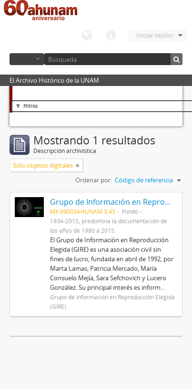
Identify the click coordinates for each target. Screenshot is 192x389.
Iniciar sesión (154, 35)
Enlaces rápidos (110, 35)
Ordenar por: (93, 180)
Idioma (87, 35)
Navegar (27, 59)
